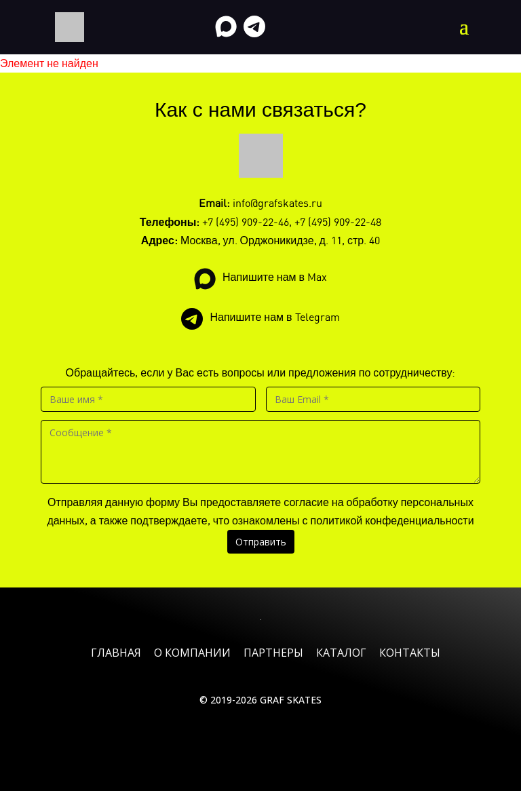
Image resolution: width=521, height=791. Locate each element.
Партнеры (273, 652)
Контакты (409, 652)
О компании (192, 652)
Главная (116, 652)
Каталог (341, 652)
